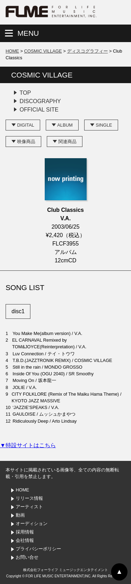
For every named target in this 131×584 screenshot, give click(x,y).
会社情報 (25, 540)
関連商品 (67, 141)
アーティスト (29, 506)
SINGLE (104, 125)
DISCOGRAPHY (40, 101)
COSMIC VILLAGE (43, 51)
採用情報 (25, 532)
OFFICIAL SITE (39, 110)
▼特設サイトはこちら (28, 445)
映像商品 (26, 141)
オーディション (32, 523)
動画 (20, 515)
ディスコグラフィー (87, 51)
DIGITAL (25, 125)
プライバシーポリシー (38, 548)
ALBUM (65, 125)
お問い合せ (27, 557)
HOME (12, 51)
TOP (25, 93)
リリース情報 (29, 498)
